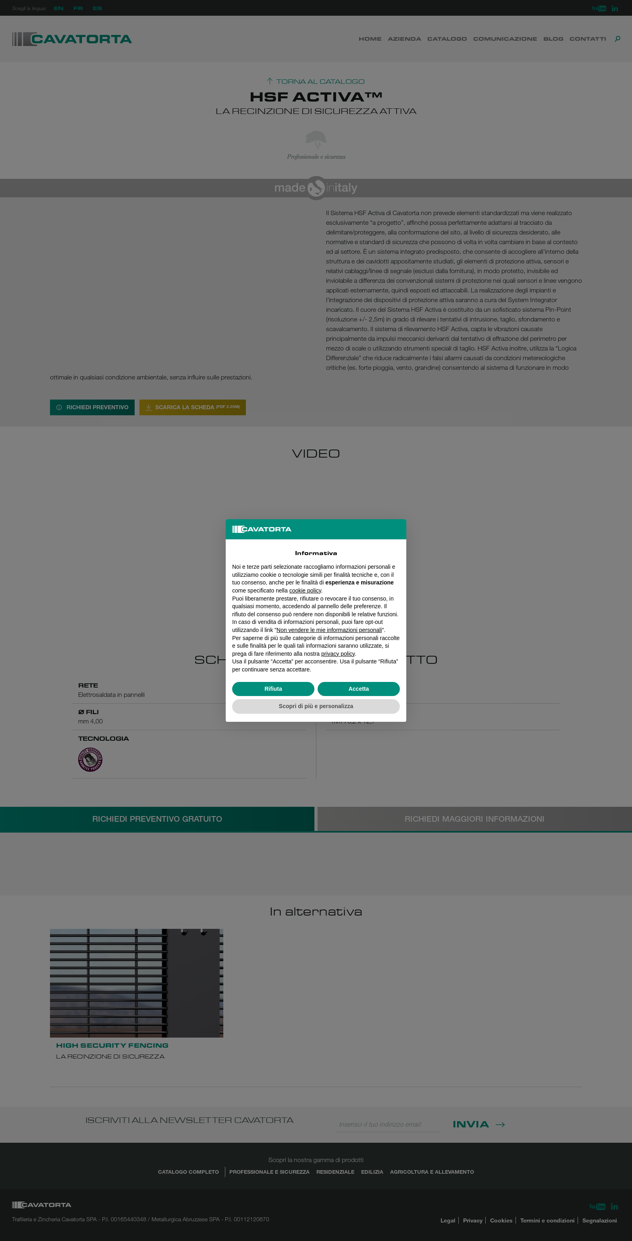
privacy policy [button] (338, 654)
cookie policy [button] (305, 590)
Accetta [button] (359, 689)
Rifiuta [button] (273, 689)
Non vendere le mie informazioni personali (329, 630)
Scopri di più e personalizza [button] (316, 706)
